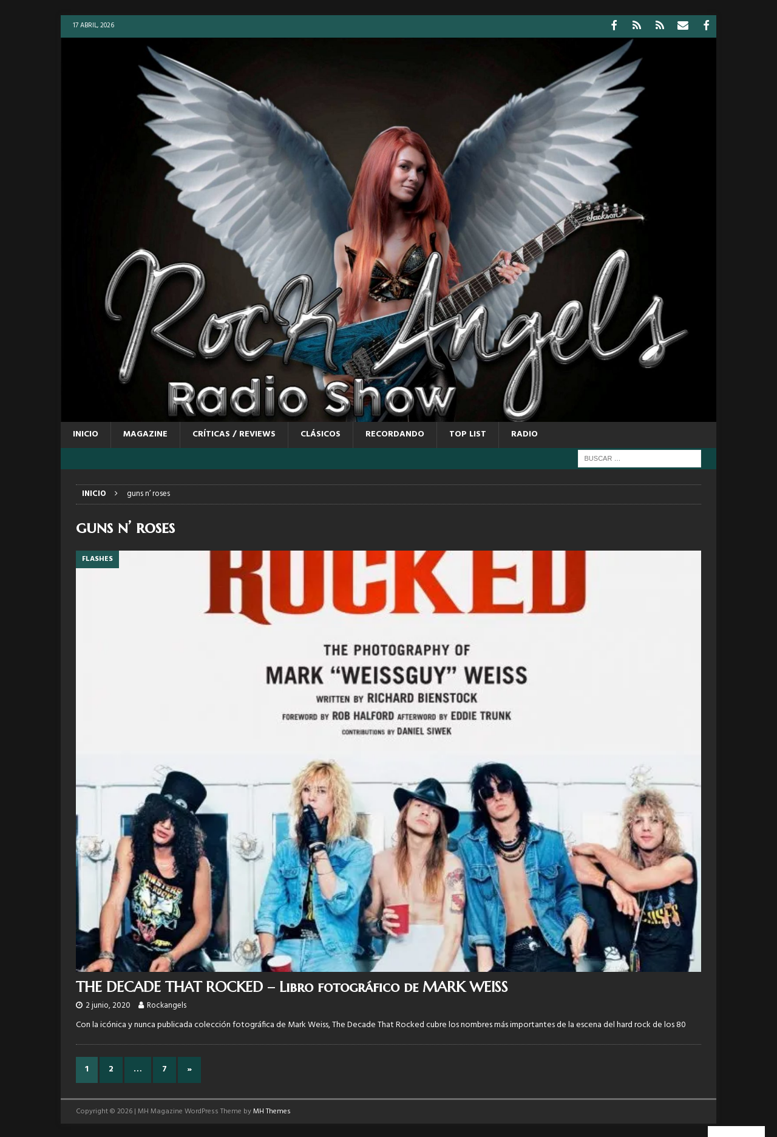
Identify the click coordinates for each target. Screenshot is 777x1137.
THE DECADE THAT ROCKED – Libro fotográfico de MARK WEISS (292, 986)
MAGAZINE (145, 433)
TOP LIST (467, 433)
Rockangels (166, 1004)
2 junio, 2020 (108, 1004)
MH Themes (272, 1110)
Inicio (85, 433)
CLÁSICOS (320, 433)
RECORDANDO (394, 433)
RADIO (524, 433)
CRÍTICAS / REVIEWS (234, 433)
